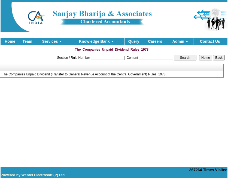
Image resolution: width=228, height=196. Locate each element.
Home (10, 41)
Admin (180, 41)
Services (52, 41)
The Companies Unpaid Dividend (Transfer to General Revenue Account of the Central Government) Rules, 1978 (84, 74)
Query (133, 41)
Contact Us (210, 41)
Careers (155, 41)
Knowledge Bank (96, 41)
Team (27, 41)
